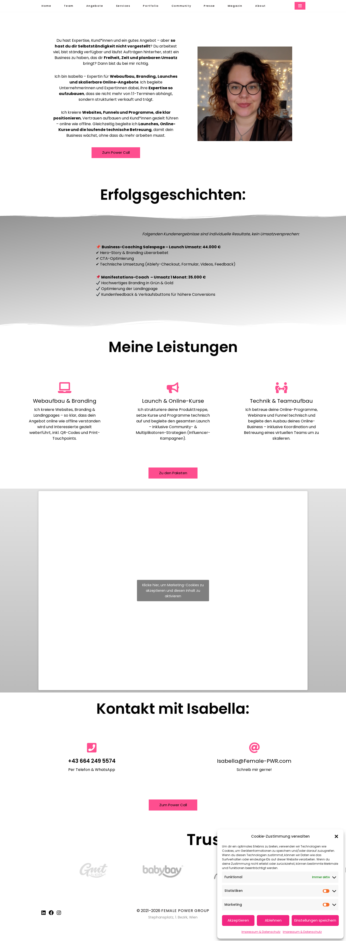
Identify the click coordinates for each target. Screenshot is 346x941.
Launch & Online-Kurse (173, 401)
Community (182, 6)
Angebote (95, 6)
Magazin (236, 6)
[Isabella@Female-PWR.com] (254, 749)
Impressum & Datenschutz (260, 932)
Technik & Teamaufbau (281, 401)
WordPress (94, 935)
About (261, 6)
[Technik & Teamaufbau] (281, 388)
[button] (336, 836)
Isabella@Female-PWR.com (254, 762)
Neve (45, 935)
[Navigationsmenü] (300, 6)
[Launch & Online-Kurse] (172, 388)
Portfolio (151, 6)
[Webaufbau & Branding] (64, 388)
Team (68, 6)
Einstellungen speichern (315, 920)
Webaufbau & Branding (64, 401)
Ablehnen (273, 920)
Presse (210, 6)
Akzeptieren (238, 920)
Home (46, 6)
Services (123, 6)
